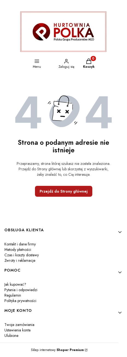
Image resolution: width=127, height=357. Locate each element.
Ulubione (11, 335)
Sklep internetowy (57, 349)
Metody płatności (17, 249)
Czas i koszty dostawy (21, 255)
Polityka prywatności (20, 300)
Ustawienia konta (17, 330)
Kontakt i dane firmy (20, 244)
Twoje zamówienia (19, 324)
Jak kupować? (15, 284)
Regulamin (12, 295)
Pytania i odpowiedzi (20, 290)
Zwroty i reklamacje (19, 260)
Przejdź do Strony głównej (64, 191)
